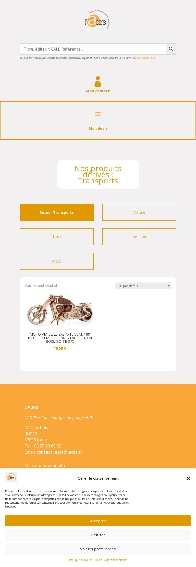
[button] (188, 478)
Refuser (98, 534)
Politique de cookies (80, 560)
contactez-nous (146, 58)
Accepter (98, 520)
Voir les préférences (98, 548)
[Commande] (143, 285)
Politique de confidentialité (111, 560)
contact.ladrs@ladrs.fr (59, 452)
